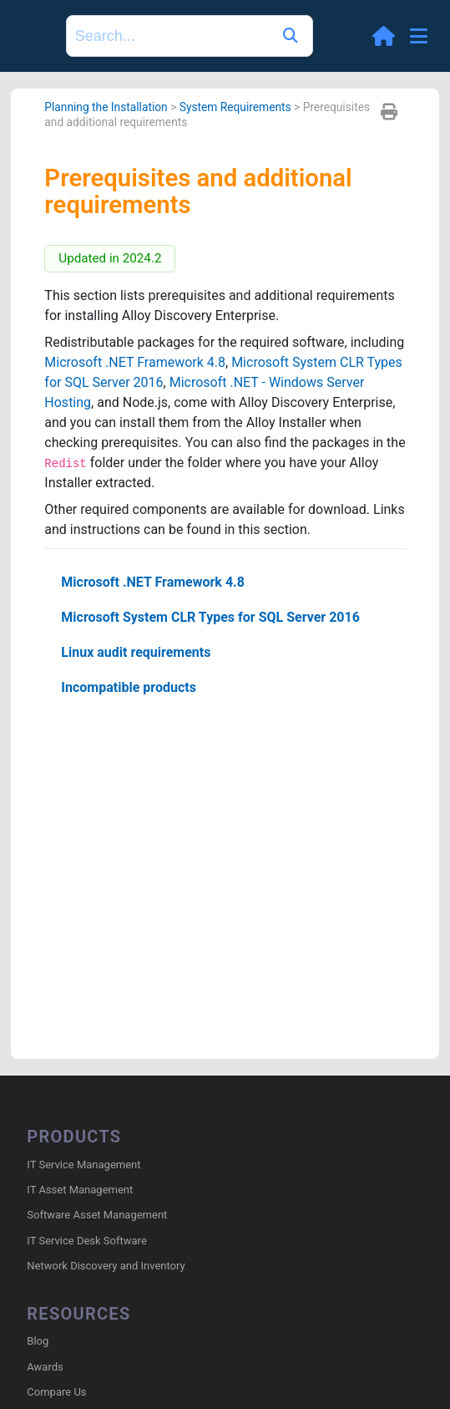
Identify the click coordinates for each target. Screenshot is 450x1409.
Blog (37, 1341)
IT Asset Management (80, 1189)
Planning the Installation (105, 107)
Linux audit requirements (135, 652)
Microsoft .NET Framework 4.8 (134, 362)
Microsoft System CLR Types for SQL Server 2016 (210, 617)
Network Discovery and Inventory (106, 1265)
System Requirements (235, 107)
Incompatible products (128, 687)
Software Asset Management (97, 1214)
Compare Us (56, 1392)
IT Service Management (83, 1164)
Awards (45, 1367)
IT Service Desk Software (86, 1240)
